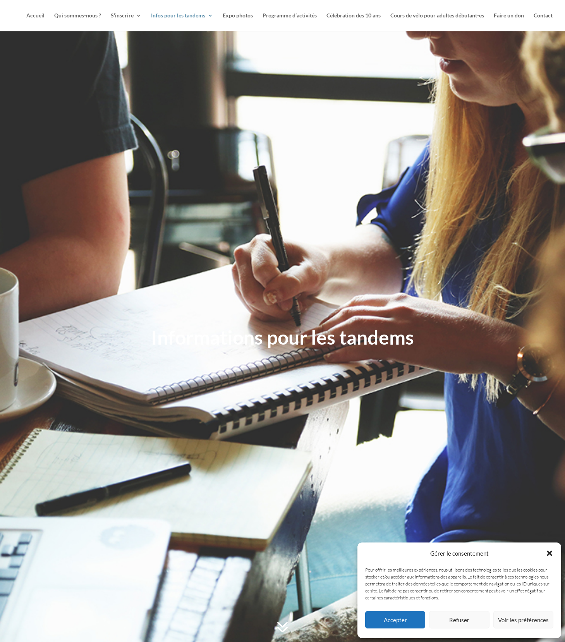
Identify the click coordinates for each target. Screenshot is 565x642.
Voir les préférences (523, 619)
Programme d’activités (290, 16)
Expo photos (238, 16)
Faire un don (509, 16)
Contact (543, 16)
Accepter (395, 619)
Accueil (35, 16)
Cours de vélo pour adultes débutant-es (437, 16)
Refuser (459, 619)
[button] (549, 553)
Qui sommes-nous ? (77, 16)
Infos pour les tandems (178, 16)
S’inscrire (122, 16)
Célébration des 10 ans (353, 16)
